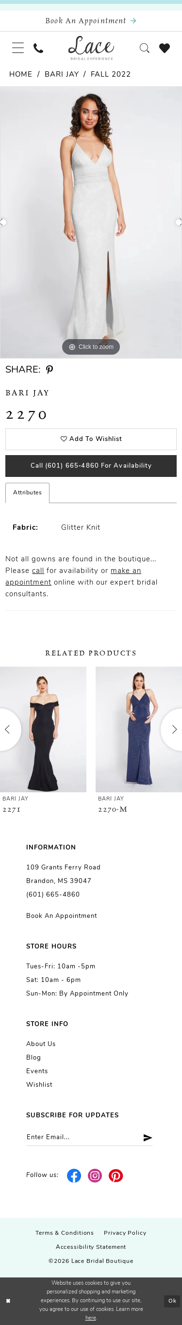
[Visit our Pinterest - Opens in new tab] (116, 1175)
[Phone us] (38, 48)
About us (41, 1044)
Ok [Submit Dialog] (172, 1301)
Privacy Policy (125, 1233)
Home (21, 75)
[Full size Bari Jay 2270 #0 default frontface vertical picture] (91, 223)
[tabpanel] (91, 223)
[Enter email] (89, 1137)
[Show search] (144, 48)
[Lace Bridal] (91, 48)
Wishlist (39, 1085)
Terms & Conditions (64, 1233)
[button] (18, 48)
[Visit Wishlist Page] (164, 48)
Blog (33, 1058)
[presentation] (43, 729)
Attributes (27, 493)
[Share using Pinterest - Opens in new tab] (49, 370)
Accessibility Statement (91, 1247)
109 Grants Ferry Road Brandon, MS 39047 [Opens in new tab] (63, 874)
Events (37, 1071)
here (90, 1318)
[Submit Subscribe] (144, 1137)
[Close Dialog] (8, 1301)
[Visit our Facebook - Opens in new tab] (74, 1175)
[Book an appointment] (91, 21)
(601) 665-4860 (53, 895)
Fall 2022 (111, 75)
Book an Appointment (61, 916)
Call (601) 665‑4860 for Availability (91, 466)
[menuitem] (18, 48)
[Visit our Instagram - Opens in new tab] (95, 1175)
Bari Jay (62, 75)
